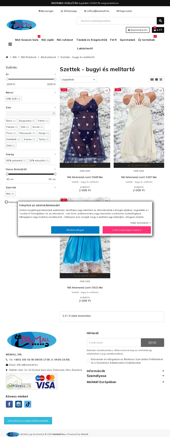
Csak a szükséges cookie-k (126, 229)
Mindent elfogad (75, 229)
